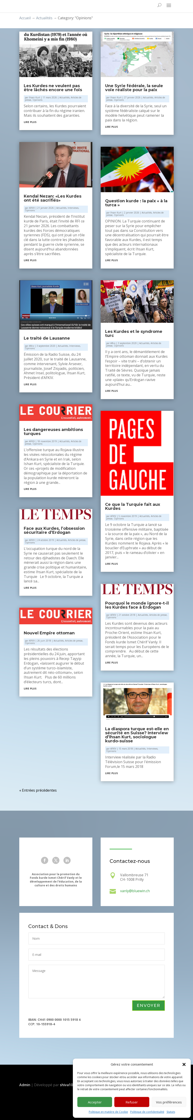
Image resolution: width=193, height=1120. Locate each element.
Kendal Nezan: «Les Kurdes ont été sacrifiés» (52, 198)
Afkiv (31, 345)
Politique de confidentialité (147, 1112)
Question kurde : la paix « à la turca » (136, 202)
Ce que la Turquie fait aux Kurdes (132, 506)
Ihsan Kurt (34, 97)
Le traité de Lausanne (47, 338)
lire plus (30, 121)
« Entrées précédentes (38, 790)
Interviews (73, 207)
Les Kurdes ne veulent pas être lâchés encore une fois (53, 87)
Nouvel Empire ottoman (49, 633)
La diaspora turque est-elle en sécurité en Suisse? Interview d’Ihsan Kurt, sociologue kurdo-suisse (137, 734)
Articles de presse (76, 540)
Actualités (64, 97)
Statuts (171, 1112)
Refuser (132, 1102)
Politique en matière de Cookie (108, 1112)
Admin (24, 1084)
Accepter (95, 1102)
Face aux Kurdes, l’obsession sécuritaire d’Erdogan (54, 530)
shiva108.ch (70, 1084)
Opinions (37, 99)
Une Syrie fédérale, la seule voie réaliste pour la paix (134, 87)
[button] (184, 1064)
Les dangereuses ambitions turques (53, 431)
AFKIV (32, 207)
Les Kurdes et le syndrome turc (133, 333)
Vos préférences (169, 1102)
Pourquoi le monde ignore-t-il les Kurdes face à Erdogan (137, 605)
